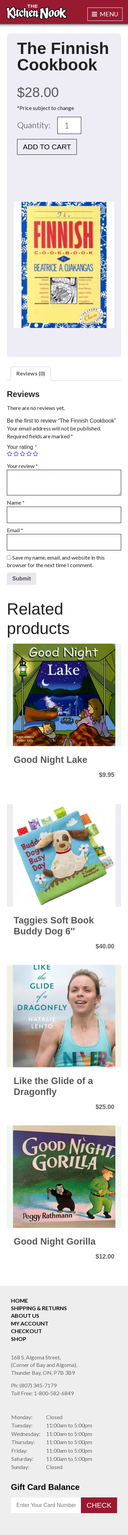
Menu (105, 14)
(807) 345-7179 (34, 1385)
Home (19, 1300)
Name (16, 502)
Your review (22, 466)
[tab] (31, 373)
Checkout (26, 1331)
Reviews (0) (30, 373)
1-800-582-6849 (42, 1393)
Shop (18, 1338)
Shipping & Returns (39, 1308)
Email (15, 530)
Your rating (22, 447)
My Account (29, 1323)
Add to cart (47, 147)
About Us (25, 1315)
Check (99, 1505)
